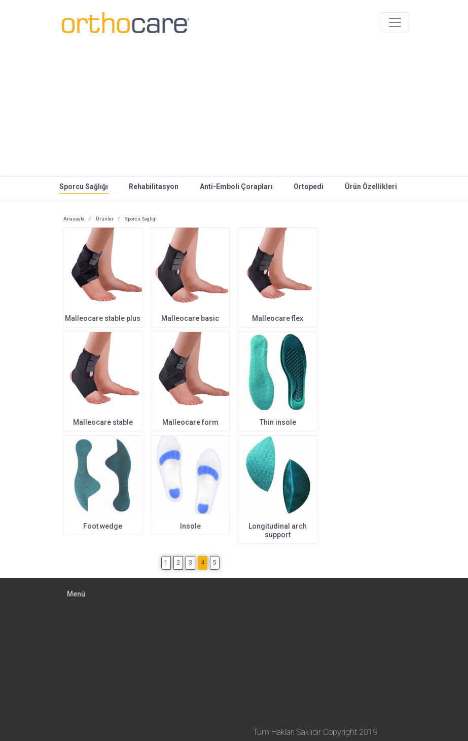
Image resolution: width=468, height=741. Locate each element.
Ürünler (104, 218)
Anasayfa (74, 218)
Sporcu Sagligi (140, 218)
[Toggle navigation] (395, 14)
